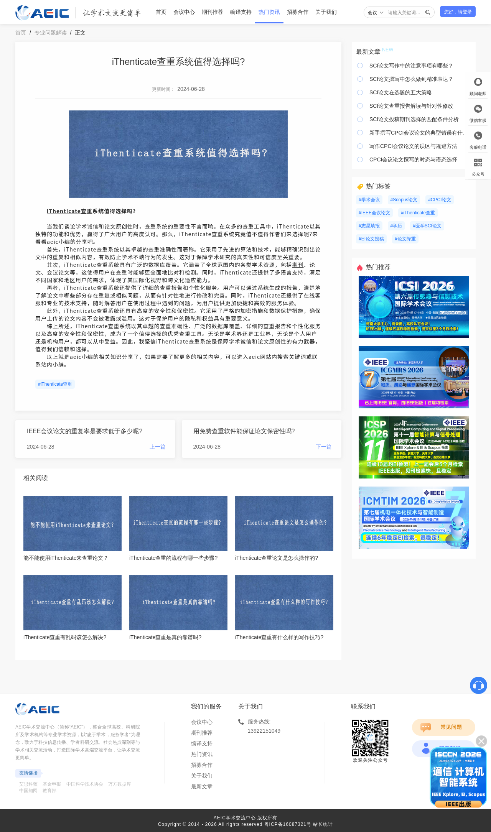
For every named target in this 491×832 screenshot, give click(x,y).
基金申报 (52, 784)
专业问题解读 (51, 33)
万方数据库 (119, 784)
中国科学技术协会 (84, 784)
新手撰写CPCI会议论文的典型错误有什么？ (420, 132)
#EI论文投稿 (371, 239)
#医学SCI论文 (427, 226)
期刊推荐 (212, 12)
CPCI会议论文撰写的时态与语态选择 (413, 159)
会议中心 (184, 12)
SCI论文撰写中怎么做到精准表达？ (411, 79)
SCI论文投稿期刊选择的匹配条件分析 (414, 119)
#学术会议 (369, 199)
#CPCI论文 (439, 199)
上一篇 (158, 447)
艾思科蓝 (28, 784)
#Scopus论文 (404, 199)
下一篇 (324, 447)
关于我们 (326, 12)
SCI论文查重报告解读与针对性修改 (411, 106)
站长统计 (323, 824)
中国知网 (28, 790)
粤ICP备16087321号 (287, 824)
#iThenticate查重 (55, 384)
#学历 (396, 226)
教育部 (49, 790)
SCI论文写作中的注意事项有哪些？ (411, 65)
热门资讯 (269, 12)
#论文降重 (405, 239)
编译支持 (241, 12)
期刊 (298, 264)
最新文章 (202, 786)
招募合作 (297, 12)
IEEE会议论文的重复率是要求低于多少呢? (84, 431)
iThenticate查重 (69, 211)
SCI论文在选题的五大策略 (400, 92)
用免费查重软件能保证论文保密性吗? (244, 431)
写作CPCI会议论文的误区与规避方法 (413, 146)
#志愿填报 (369, 226)
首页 (161, 12)
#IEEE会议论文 (374, 212)
